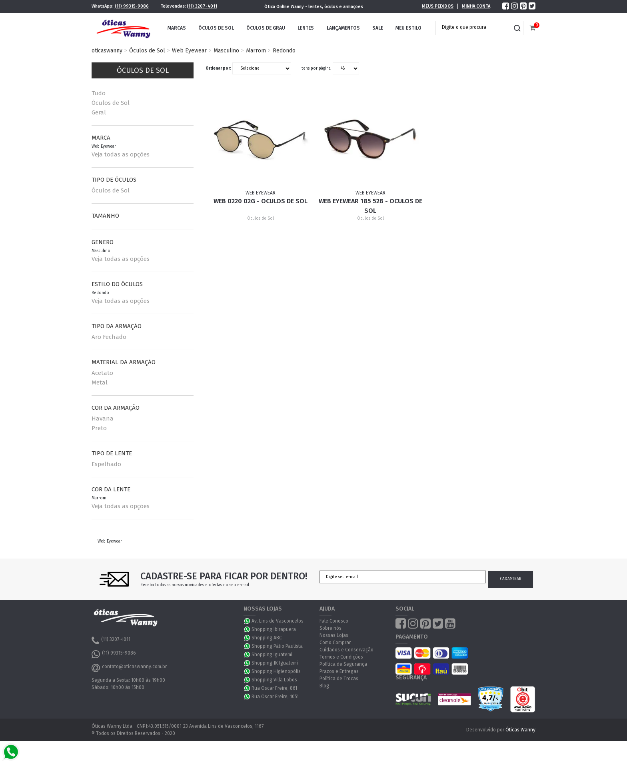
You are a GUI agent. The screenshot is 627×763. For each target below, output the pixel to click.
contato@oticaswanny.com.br (129, 668)
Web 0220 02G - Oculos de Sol (261, 201)
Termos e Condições (341, 657)
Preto (99, 428)
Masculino (226, 50)
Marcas (177, 28)
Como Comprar (335, 642)
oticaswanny (107, 50)
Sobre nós (330, 628)
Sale (377, 28)
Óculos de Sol (216, 28)
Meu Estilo (408, 28)
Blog (324, 686)
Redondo (284, 50)
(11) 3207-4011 (202, 6)
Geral (99, 112)
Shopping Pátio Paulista (277, 646)
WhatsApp (248, 621)
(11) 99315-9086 (132, 6)
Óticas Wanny (520, 730)
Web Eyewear (189, 50)
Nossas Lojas (333, 635)
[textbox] (473, 27)
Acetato (102, 372)
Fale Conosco (333, 621)
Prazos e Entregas (339, 671)
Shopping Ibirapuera (274, 629)
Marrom (256, 50)
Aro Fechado (109, 336)
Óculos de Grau (265, 28)
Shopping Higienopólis (276, 671)
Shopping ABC (267, 638)
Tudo (99, 93)
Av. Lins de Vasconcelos (278, 621)
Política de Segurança (343, 664)
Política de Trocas (338, 678)
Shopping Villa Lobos (274, 680)
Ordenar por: (218, 68)
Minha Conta (476, 6)
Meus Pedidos (437, 6)
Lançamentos (343, 28)
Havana (103, 418)
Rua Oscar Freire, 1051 (275, 696)
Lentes (306, 28)
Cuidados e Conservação (346, 650)
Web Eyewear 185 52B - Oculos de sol (370, 205)
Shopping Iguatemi (272, 654)
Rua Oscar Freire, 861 (274, 688)
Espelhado (106, 464)
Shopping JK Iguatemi (275, 663)
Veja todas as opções (121, 154)
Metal (100, 382)
